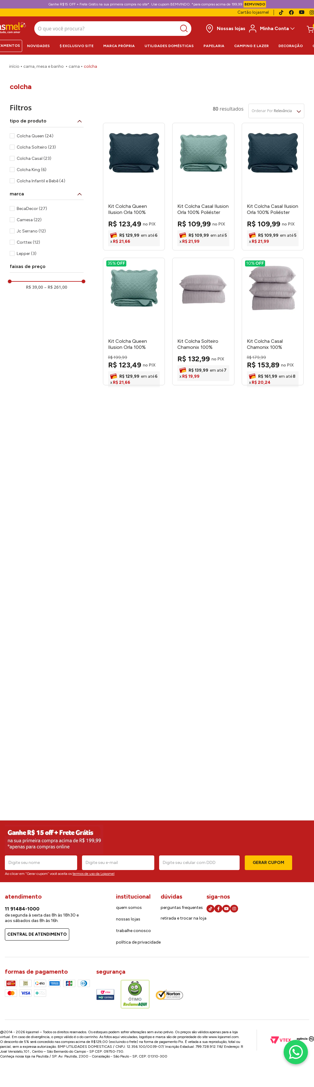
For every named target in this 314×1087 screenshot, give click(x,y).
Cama (74, 64)
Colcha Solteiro (36, 145)
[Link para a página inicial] (14, 65)
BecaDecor (32, 206)
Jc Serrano (31, 229)
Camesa (29, 217)
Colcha (90, 64)
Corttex (28, 240)
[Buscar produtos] (152, 28)
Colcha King (31, 167)
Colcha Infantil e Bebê (41, 178)
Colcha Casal (34, 156)
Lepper (26, 251)
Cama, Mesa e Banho (43, 64)
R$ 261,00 (55, 285)
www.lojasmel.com (224, 1037)
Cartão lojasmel (253, 12)
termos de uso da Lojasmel (93, 874)
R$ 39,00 (34, 285)
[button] (47, 119)
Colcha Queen (35, 133)
